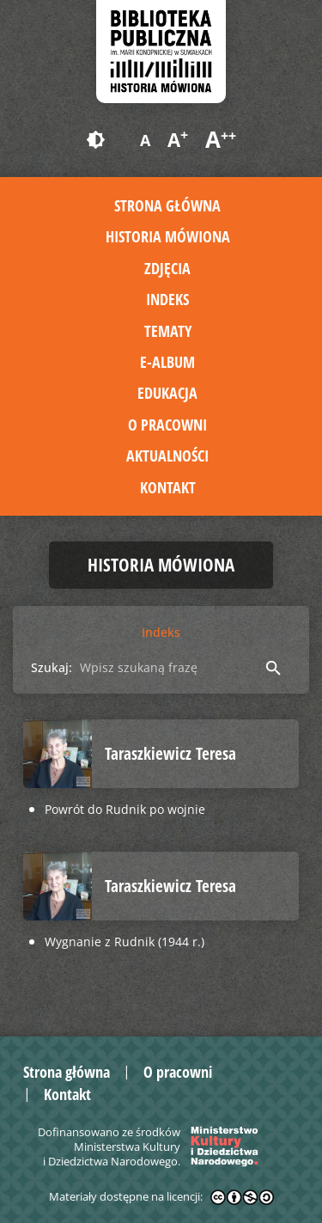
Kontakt (168, 487)
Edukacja (167, 392)
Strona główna (167, 205)
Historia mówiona (168, 236)
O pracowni (167, 424)
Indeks (167, 299)
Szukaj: (51, 667)
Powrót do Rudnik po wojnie (125, 809)
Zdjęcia (167, 268)
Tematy (167, 331)
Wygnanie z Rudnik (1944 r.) (124, 941)
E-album (167, 362)
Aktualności (167, 455)
